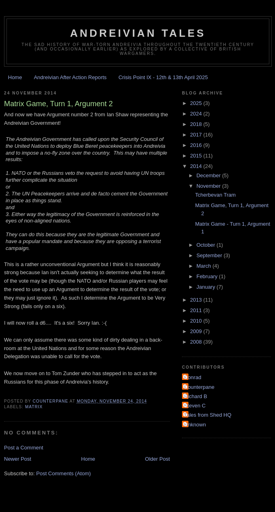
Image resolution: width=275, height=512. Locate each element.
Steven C (194, 406)
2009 (196, 331)
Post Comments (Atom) (63, 473)
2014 (196, 166)
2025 (196, 103)
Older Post (157, 459)
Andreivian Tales (138, 33)
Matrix (34, 407)
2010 (196, 321)
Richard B (195, 396)
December (209, 175)
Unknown (195, 425)
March (205, 266)
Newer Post (17, 459)
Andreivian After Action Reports (70, 77)
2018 (196, 124)
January (207, 287)
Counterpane (199, 387)
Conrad (192, 377)
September (210, 255)
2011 (196, 310)
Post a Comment (23, 448)
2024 (196, 114)
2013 (196, 300)
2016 (196, 145)
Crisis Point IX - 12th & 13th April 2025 (163, 77)
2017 (196, 135)
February (208, 276)
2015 (196, 156)
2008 (196, 342)
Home (15, 77)
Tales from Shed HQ (207, 415)
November (209, 186)
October (207, 245)
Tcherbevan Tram (215, 195)
